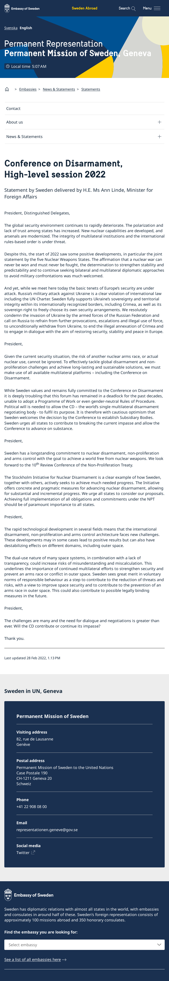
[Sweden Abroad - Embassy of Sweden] (26, 8)
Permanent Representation (77, 48)
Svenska (11, 27)
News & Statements (59, 89)
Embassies (28, 89)
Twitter (22, 852)
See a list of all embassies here (32, 959)
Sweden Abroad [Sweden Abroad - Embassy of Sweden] (84, 8)
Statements (90, 89)
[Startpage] (8, 89)
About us (14, 122)
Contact (13, 108)
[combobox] (84, 945)
